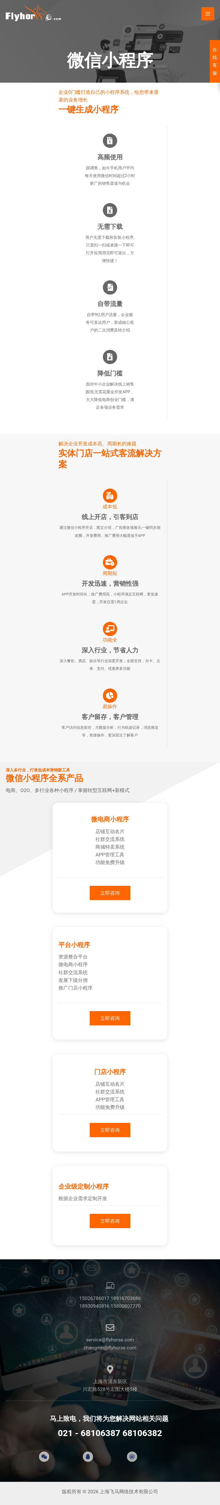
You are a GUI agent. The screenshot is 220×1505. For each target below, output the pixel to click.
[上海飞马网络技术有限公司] (34, 14)
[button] (110, 893)
